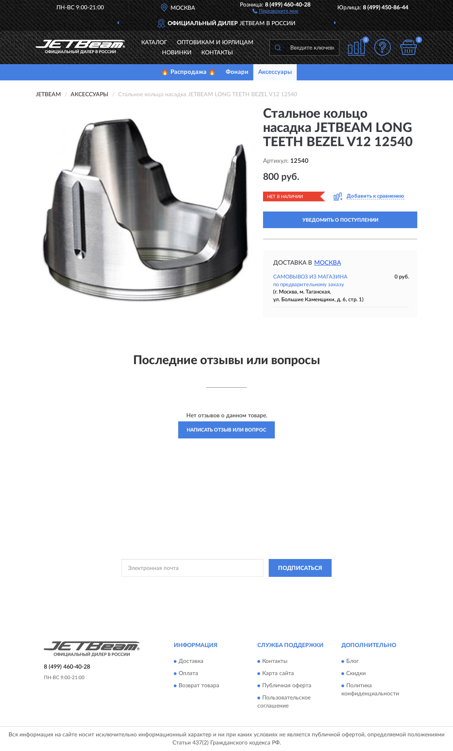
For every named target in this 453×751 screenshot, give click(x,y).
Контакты (217, 53)
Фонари (237, 72)
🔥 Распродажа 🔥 (188, 72)
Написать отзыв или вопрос (226, 429)
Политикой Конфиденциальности (225, 586)
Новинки (177, 53)
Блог (352, 661)
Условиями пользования (297, 586)
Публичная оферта (286, 685)
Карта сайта (278, 673)
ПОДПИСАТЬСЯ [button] (300, 568)
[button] (275, 10)
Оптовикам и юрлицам (215, 42)
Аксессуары (275, 72)
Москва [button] (327, 263)
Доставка (191, 661)
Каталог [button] (154, 42)
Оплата (188, 673)
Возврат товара (199, 685)
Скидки (356, 673)
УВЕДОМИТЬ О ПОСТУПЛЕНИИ (340, 220)
